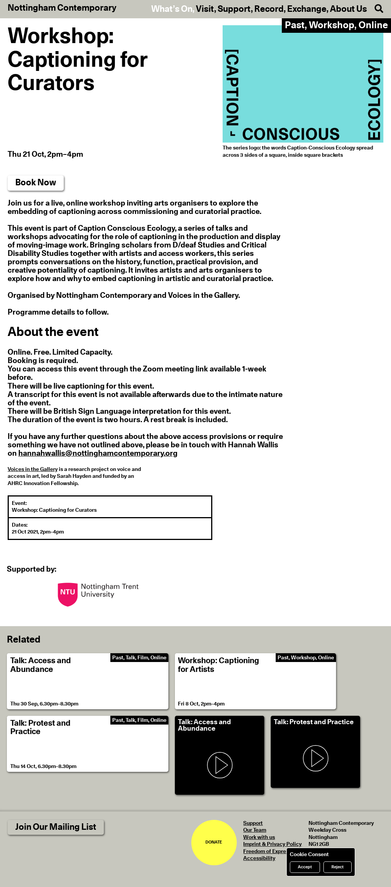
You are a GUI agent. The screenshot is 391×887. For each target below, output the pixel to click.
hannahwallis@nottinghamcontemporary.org (98, 453)
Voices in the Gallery (33, 469)
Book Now (35, 182)
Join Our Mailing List (55, 827)
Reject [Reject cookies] (337, 867)
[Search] (375, 9)
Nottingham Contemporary (62, 8)
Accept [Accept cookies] (305, 867)
